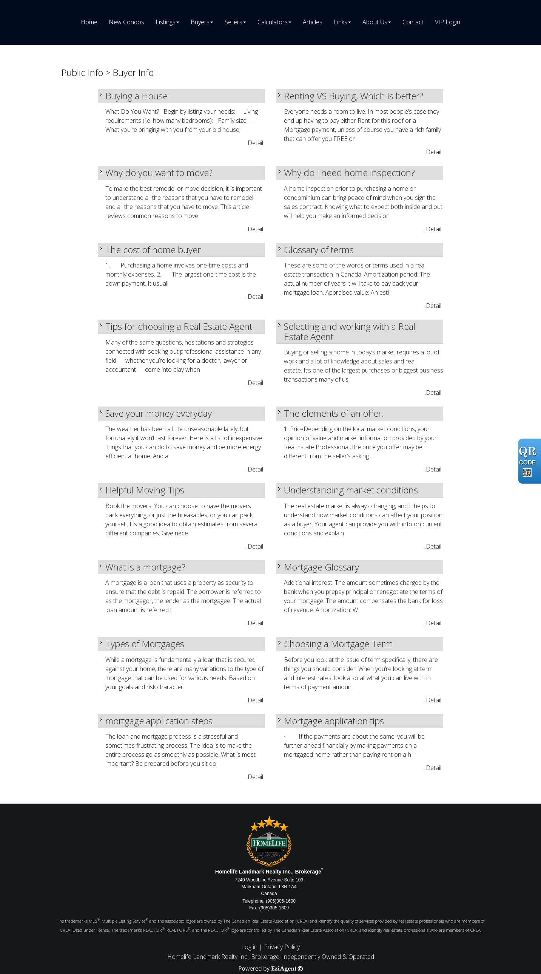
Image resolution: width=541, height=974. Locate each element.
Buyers (200, 22)
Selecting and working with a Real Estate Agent (349, 331)
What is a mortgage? (145, 567)
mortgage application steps (159, 720)
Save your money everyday (158, 413)
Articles (312, 22)
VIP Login (447, 22)
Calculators (272, 22)
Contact (413, 22)
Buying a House (136, 96)
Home (89, 22)
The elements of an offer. (334, 413)
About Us (374, 22)
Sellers (233, 22)
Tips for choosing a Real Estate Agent (178, 326)
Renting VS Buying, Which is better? (353, 96)
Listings (166, 22)
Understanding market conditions (351, 490)
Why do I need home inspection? (349, 172)
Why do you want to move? (159, 172)
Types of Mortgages (144, 643)
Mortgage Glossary (321, 567)
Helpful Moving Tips (144, 490)
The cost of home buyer (153, 249)
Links (340, 22)
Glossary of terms (319, 249)
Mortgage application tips (334, 720)
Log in (249, 947)
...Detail (253, 143)
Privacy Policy (282, 947)
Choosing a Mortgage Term (338, 643)
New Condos (126, 22)
